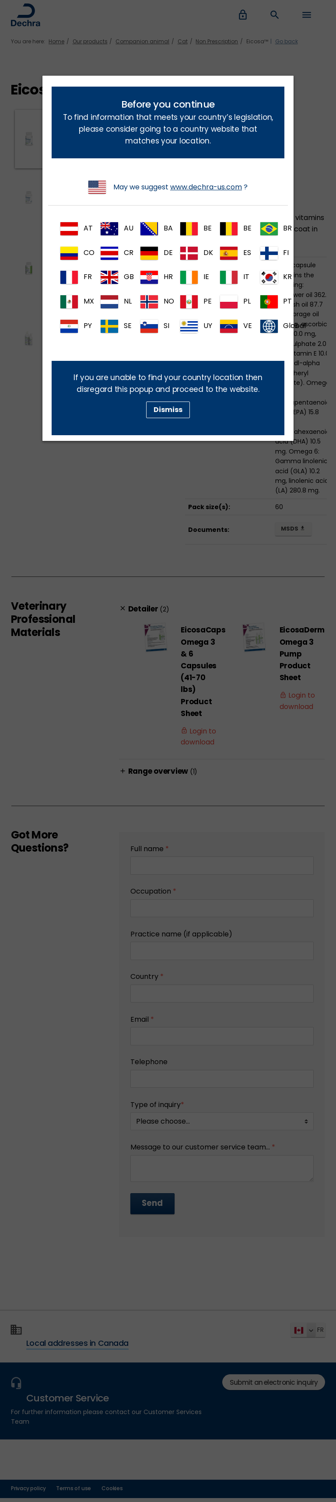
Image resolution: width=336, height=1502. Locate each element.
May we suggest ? (168, 187)
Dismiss (168, 410)
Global (272, 326)
